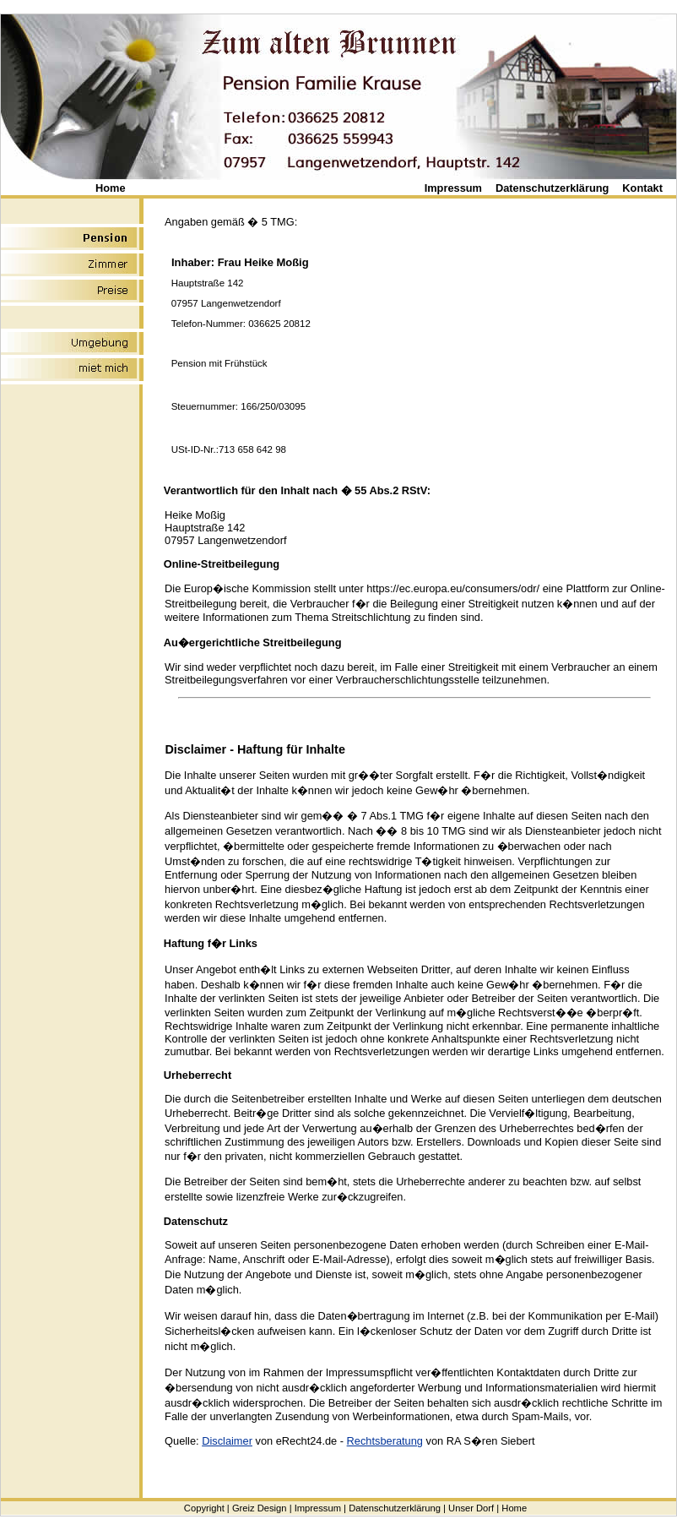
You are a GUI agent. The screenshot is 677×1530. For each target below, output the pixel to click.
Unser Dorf (471, 1508)
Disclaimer (227, 1441)
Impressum (453, 188)
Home (110, 188)
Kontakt (642, 188)
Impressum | (320, 1508)
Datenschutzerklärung (552, 188)
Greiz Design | (262, 1508)
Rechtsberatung (385, 1441)
